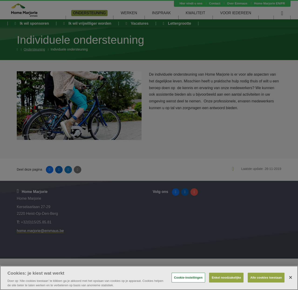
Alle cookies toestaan (266, 277)
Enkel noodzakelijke (226, 277)
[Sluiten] (290, 277)
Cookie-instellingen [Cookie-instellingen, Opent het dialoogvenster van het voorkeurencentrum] (188, 277)
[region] (149, 278)
